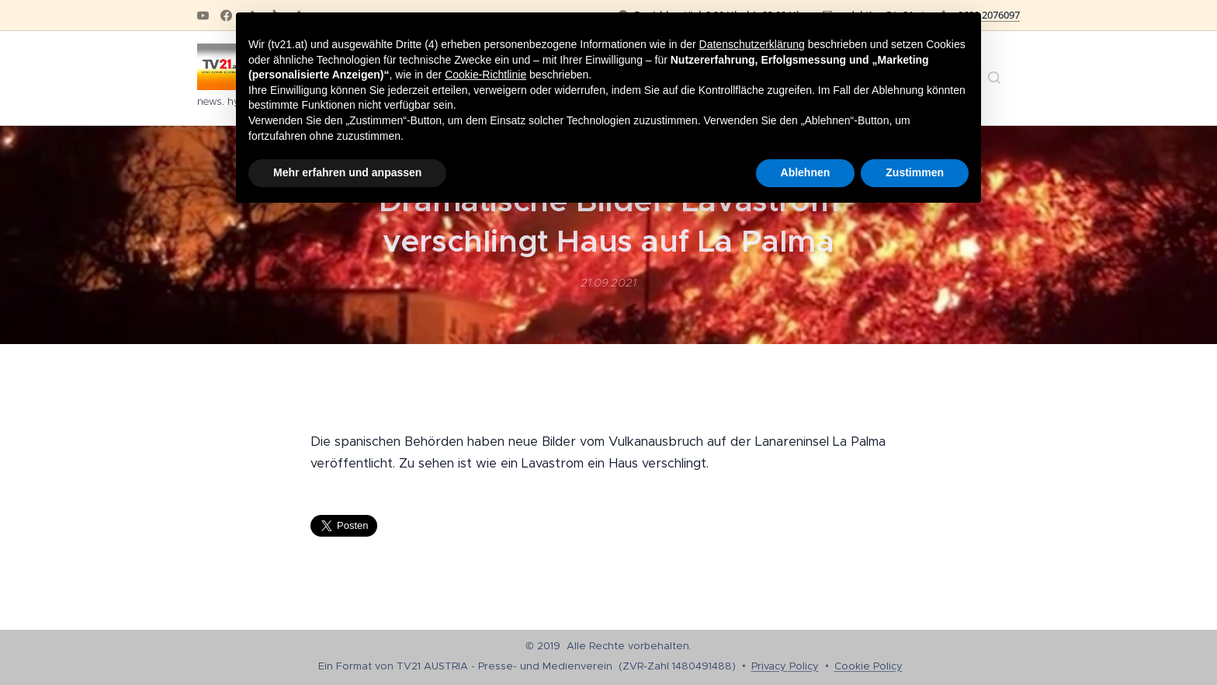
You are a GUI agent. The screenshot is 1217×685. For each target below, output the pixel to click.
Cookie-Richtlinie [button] (485, 74)
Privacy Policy (785, 666)
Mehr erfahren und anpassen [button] (347, 172)
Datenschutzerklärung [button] (752, 44)
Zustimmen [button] (915, 172)
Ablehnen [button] (805, 172)
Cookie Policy (868, 666)
